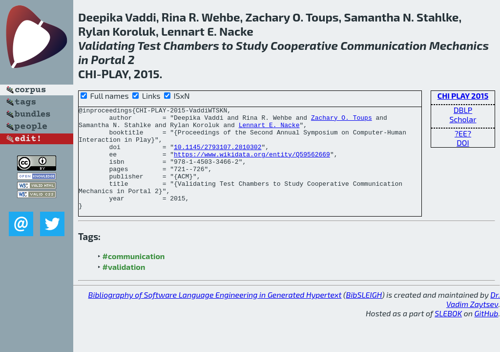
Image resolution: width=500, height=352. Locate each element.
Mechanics (459, 45)
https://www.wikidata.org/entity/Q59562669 (252, 164)
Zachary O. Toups (341, 120)
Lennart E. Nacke (269, 129)
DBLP (463, 109)
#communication (134, 276)
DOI (463, 142)
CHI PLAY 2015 (463, 95)
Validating (106, 45)
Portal (108, 59)
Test (149, 45)
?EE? (463, 133)
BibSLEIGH (364, 315)
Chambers (191, 45)
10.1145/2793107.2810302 (217, 155)
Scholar (462, 119)
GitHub (487, 333)
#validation (124, 287)
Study (252, 45)
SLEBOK (448, 333)
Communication (383, 45)
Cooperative (304, 45)
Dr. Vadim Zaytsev (473, 319)
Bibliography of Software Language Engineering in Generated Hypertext (215, 315)
